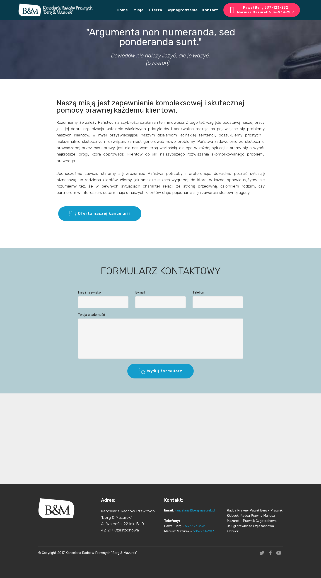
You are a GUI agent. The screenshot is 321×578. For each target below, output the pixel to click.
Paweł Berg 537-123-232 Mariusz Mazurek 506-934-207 (261, 10)
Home (122, 10)
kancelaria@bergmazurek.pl (195, 531)
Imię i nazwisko (89, 296)
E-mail (140, 296)
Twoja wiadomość (91, 318)
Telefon (198, 296)
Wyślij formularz (160, 381)
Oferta (155, 10)
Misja (138, 10)
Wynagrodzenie (182, 10)
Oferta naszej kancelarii (100, 223)
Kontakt (210, 10)
